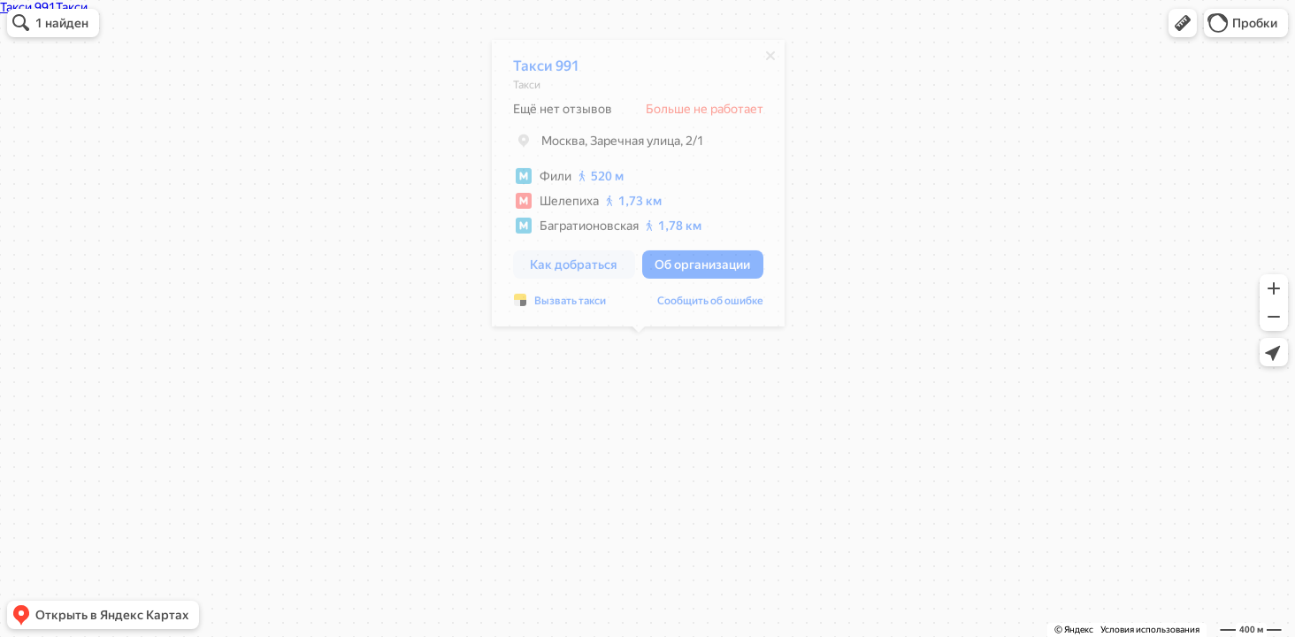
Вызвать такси (570, 305)
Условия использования (1149, 629)
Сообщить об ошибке (710, 305)
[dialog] (638, 187)
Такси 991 (546, 70)
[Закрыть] (770, 60)
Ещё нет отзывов (562, 113)
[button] (1183, 23)
